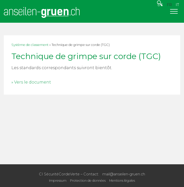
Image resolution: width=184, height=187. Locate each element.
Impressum (57, 180)
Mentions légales (122, 180)
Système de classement (30, 45)
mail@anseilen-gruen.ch (123, 174)
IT (177, 5)
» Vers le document (31, 82)
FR (169, 5)
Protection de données (88, 180)
